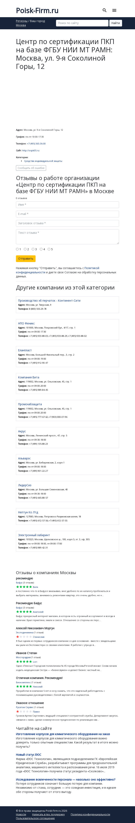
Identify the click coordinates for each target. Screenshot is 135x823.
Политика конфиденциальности (90, 814)
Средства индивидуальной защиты (43, 160)
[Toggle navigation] (114, 10)
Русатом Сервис (25, 707)
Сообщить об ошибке (31, 167)
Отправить (25, 258)
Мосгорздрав (23, 657)
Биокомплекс (23, 682)
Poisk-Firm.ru (37, 10)
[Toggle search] (105, 10)
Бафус (19, 582)
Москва (21, 25)
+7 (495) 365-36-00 (36, 143)
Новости (21, 814)
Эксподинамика (24, 632)
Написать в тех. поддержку (48, 814)
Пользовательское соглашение (35, 818)
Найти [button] (116, 23)
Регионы (21, 21)
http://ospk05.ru (30, 150)
